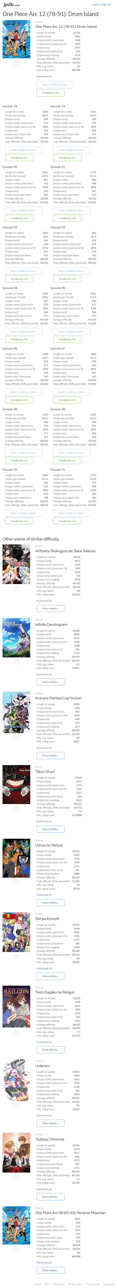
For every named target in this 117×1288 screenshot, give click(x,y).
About (37, 1284)
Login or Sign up (101, 4)
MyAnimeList (44, 76)
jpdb (9, 4)
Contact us (58, 1284)
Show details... (50, 608)
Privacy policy (75, 1284)
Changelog (109, 1284)
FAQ (47, 1284)
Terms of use (93, 1284)
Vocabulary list (50, 93)
